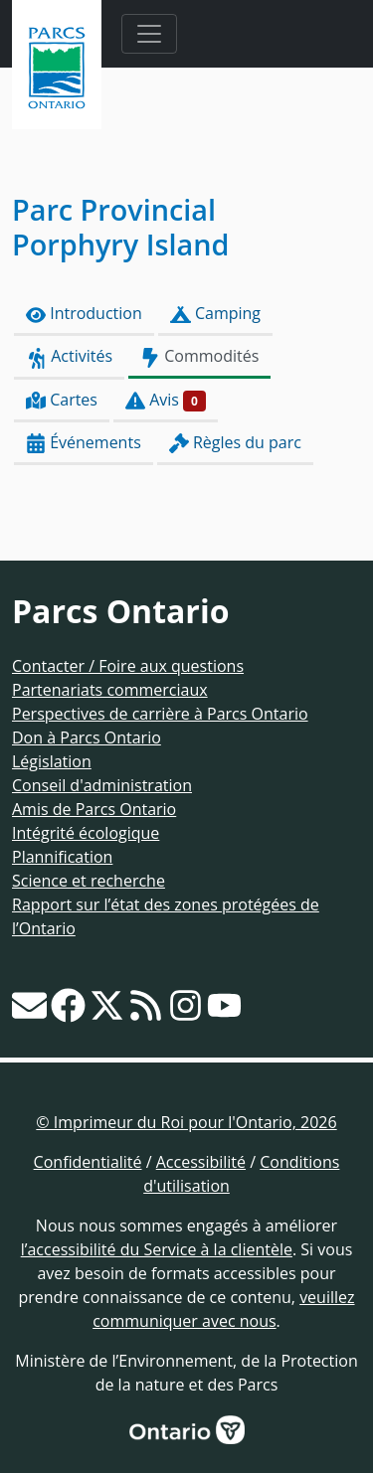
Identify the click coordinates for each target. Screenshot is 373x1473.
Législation (52, 761)
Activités (69, 356)
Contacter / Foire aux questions (128, 666)
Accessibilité (201, 1162)
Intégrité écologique (85, 833)
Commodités (199, 356)
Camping (215, 313)
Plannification (62, 857)
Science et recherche (88, 881)
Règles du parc (235, 442)
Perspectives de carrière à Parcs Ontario (160, 714)
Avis (165, 400)
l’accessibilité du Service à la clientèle (156, 1249)
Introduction (84, 313)
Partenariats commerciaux (110, 690)
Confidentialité (88, 1162)
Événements (83, 442)
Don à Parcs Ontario (86, 737)
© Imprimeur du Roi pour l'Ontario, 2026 (186, 1122)
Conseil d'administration (102, 785)
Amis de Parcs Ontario (94, 809)
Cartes (61, 400)
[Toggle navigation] (149, 34)
